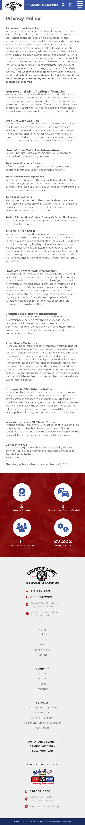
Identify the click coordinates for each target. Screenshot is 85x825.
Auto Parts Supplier (42, 717)
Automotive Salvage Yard (42, 707)
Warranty (42, 688)
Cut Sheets (42, 728)
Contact (42, 654)
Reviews (42, 634)
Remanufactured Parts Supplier (42, 722)
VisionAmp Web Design (51, 822)
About (42, 673)
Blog (42, 644)
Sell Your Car (42, 712)
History (43, 678)
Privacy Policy (66, 822)
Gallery (42, 639)
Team (42, 683)
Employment (42, 649)
